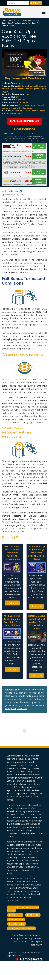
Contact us (18, 941)
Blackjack (15, 915)
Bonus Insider (30, 952)
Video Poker (16, 919)
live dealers (22, 708)
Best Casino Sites (14, 21)
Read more (12, 603)
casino (14, 696)
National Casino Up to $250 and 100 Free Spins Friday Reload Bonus (36, 622)
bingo (41, 696)
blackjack (39, 705)
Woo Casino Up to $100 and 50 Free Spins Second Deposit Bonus (36, 552)
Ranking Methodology (21, 938)
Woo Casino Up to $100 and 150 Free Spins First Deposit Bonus (12, 621)
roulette (24, 705)
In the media (31, 941)
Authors (37, 938)
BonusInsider (11, 689)
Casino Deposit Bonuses (30, 21)
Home (4, 21)
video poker (10, 708)
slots (31, 705)
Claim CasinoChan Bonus (24, 121)
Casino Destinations (21, 935)
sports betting (26, 696)
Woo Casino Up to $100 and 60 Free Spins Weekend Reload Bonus (12, 552)
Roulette (33, 915)
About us (37, 935)
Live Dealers (16, 924)
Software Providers (21, 928)
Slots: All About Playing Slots (23, 909)
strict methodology (37, 141)
